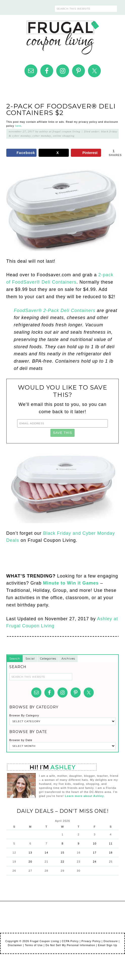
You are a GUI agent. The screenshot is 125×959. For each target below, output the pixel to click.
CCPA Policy (70, 941)
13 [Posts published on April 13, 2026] (30, 852)
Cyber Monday (42, 135)
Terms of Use (34, 945)
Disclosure (111, 941)
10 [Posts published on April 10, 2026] (94, 843)
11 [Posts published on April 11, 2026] (110, 843)
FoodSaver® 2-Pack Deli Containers (55, 310)
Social (30, 658)
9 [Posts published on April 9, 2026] (78, 843)
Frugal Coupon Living (62, 35)
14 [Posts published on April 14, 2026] (46, 852)
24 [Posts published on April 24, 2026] (94, 861)
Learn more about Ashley (84, 795)
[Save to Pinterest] (86, 153)
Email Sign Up (107, 945)
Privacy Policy (91, 941)
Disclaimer (15, 945)
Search (14, 658)
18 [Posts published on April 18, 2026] (110, 852)
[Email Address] (62, 423)
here (18, 126)
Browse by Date (21, 740)
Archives (68, 658)
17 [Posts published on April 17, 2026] (94, 852)
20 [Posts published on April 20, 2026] (30, 861)
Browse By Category (24, 715)
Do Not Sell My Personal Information (70, 945)
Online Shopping (64, 135)
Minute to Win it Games (71, 583)
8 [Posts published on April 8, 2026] (62, 843)
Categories (48, 658)
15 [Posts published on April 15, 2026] (62, 852)
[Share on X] (54, 153)
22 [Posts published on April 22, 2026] (62, 861)
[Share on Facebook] (21, 153)
